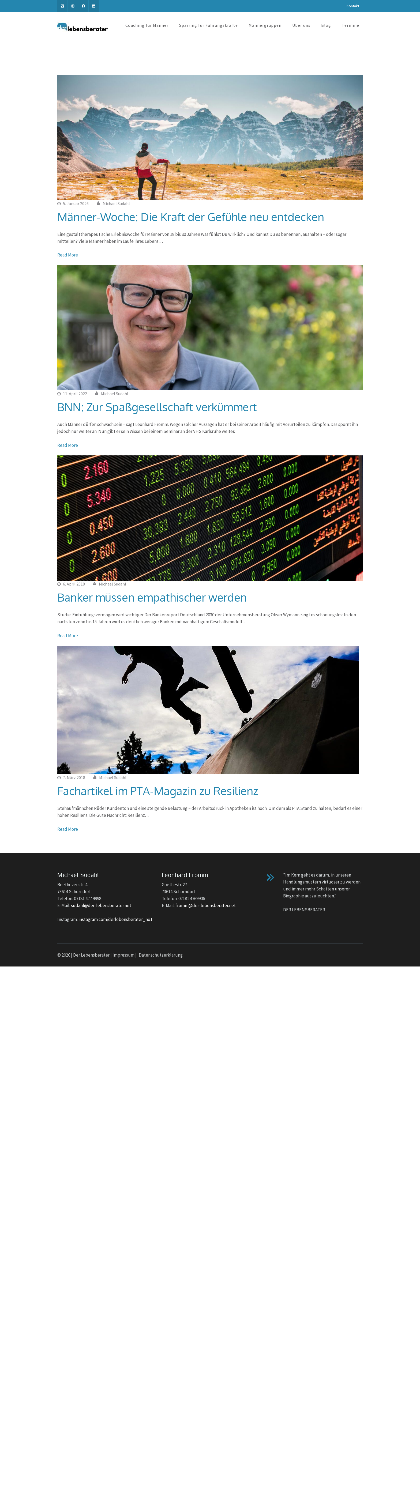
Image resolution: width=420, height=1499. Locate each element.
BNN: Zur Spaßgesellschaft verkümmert (157, 407)
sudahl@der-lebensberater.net (101, 905)
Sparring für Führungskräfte (208, 25)
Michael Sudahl (116, 203)
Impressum (123, 955)
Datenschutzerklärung (161, 955)
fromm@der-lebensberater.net (205, 905)
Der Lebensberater (91, 955)
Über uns (301, 25)
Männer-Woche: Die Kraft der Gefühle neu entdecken (190, 217)
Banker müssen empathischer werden (152, 597)
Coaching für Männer (146, 25)
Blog (326, 25)
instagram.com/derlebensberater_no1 (115, 919)
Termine (350, 25)
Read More (67, 255)
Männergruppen (265, 25)
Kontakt (353, 5)
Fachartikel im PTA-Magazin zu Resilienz (157, 791)
